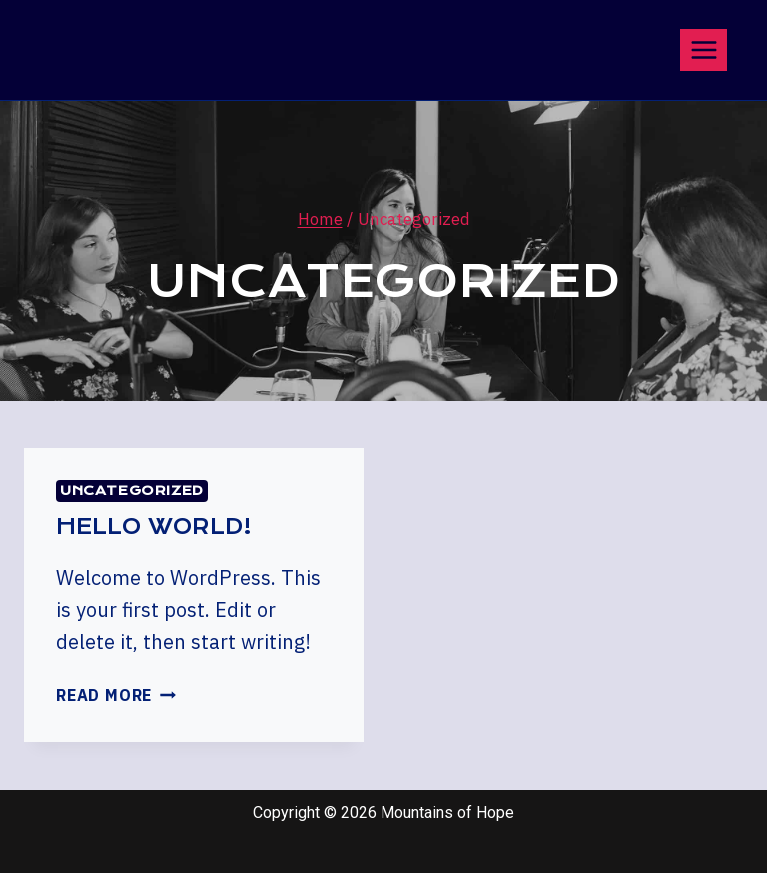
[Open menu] (703, 49)
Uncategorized (132, 490)
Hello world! (154, 526)
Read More (116, 695)
